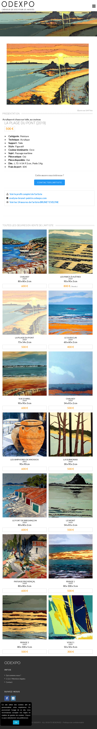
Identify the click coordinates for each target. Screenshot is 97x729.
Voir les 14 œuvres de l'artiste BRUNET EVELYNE (34, 202)
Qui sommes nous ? (13, 675)
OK (16, 722)
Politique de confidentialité (73, 722)
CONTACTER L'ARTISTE (49, 182)
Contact (9, 682)
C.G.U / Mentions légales (15, 679)
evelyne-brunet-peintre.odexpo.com (28, 198)
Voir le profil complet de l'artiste (26, 194)
